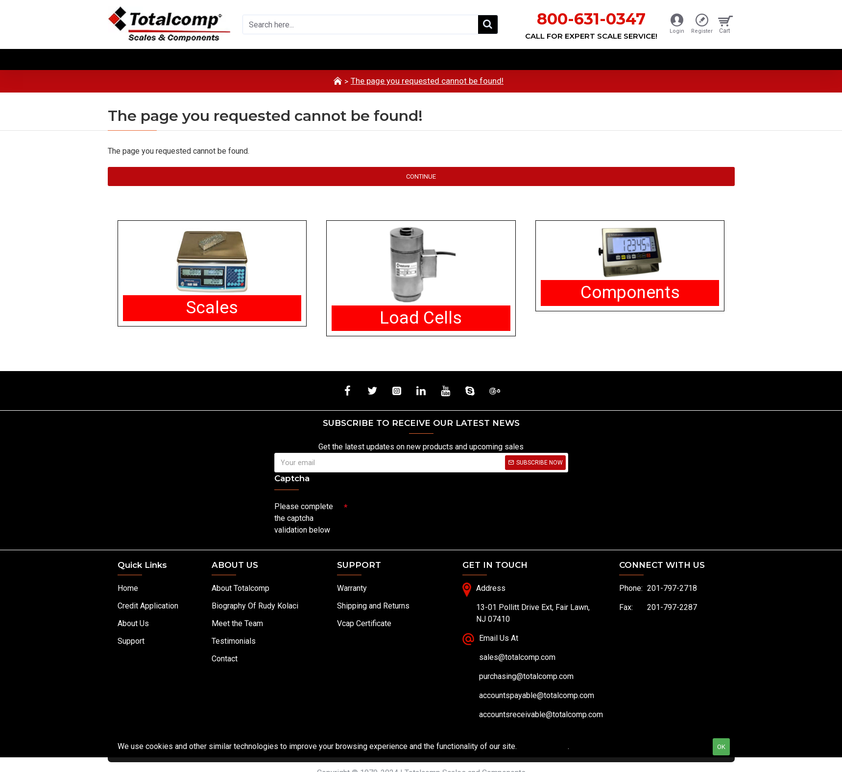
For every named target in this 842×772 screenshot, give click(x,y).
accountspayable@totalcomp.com (536, 696)
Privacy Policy (543, 746)
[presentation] (416, 515)
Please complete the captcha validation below (303, 518)
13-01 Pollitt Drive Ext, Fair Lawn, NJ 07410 (533, 613)
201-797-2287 (672, 607)
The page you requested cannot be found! (427, 81)
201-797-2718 (672, 588)
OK (721, 746)
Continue (421, 176)
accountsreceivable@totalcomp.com (541, 715)
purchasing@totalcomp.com (526, 676)
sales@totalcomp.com (517, 657)
